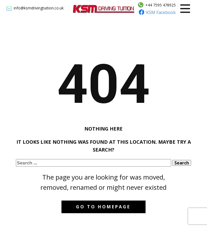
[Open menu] (185, 8)
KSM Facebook (161, 12)
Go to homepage (103, 207)
